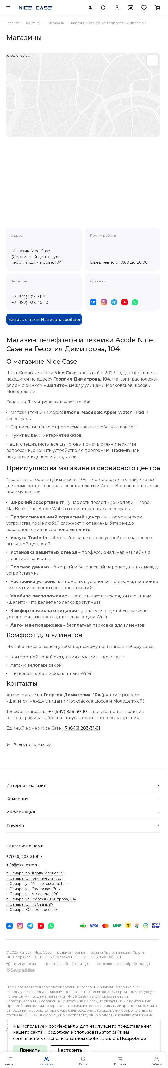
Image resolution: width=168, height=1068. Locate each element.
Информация (20, 811)
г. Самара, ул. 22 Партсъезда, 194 (36, 883)
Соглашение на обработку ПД (123, 964)
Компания (17, 798)
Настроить (70, 1050)
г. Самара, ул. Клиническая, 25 (33, 878)
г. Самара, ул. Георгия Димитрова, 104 (41, 899)
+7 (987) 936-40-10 (29, 302)
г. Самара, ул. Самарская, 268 (33, 888)
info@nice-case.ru (22, 865)
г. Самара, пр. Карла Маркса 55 (34, 873)
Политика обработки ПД (66, 964)
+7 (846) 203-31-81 (29, 296)
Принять (30, 1050)
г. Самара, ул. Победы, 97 (29, 904)
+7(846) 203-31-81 (23, 856)
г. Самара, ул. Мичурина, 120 (32, 894)
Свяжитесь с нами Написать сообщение (44, 319)
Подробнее (133, 1038)
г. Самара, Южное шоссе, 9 (31, 909)
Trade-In (15, 825)
